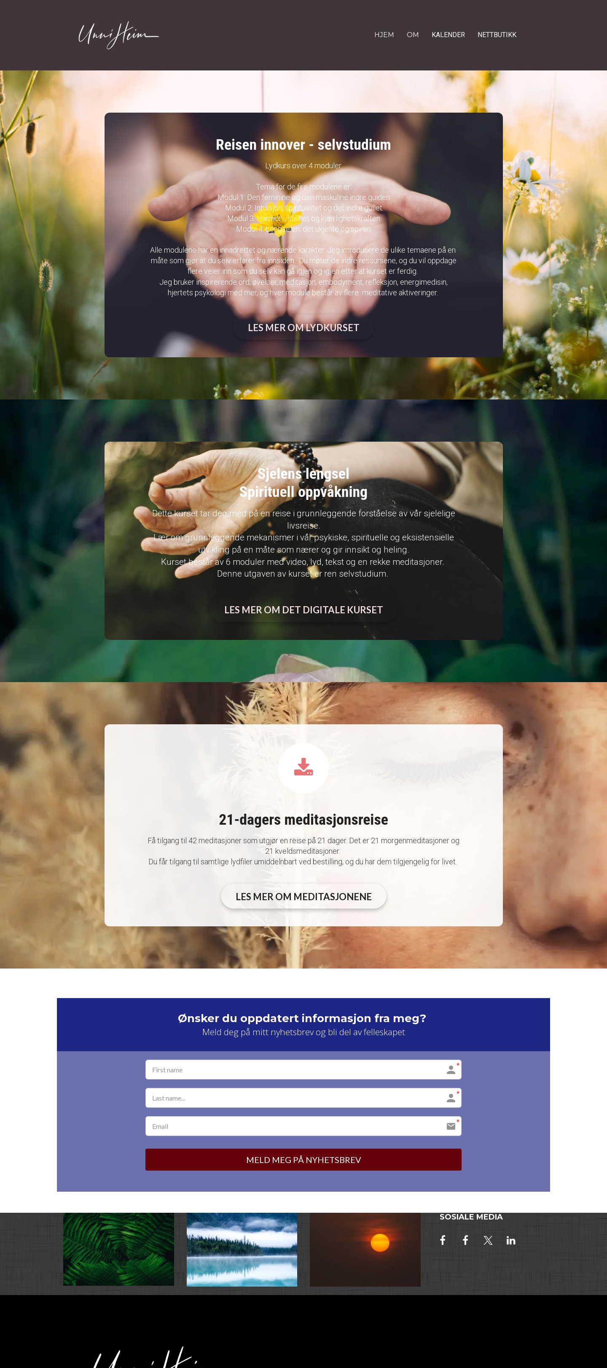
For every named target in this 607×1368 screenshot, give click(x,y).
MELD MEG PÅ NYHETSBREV (303, 1160)
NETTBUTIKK (497, 35)
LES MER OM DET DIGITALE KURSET (303, 609)
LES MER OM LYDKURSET (304, 327)
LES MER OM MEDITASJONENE (304, 896)
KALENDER (448, 35)
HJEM (384, 35)
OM (413, 35)
